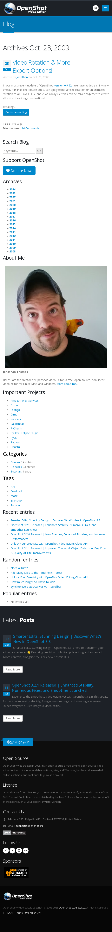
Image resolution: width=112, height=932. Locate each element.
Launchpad (17, 424)
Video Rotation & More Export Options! (41, 66)
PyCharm (16, 428)
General (15, 462)
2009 (12, 247)
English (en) (33, 913)
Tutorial (15, 505)
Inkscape (16, 419)
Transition (17, 500)
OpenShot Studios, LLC (72, 907)
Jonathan (22, 77)
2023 (12, 193)
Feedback (17, 491)
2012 (12, 236)
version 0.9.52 (63, 85)
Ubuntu (15, 447)
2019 (12, 209)
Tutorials (16, 471)
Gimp (14, 414)
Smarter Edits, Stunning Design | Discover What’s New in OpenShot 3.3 (55, 520)
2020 (12, 205)
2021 (12, 201)
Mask (14, 496)
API (13, 486)
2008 (12, 251)
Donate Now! (19, 170)
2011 (12, 240)
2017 (12, 216)
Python (15, 442)
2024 (12, 189)
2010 (12, 243)
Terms (19, 913)
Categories (15, 453)
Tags (8, 478)
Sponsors (12, 861)
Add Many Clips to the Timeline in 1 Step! (36, 572)
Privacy (9, 913)
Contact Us (13, 812)
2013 (12, 232)
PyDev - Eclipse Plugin (24, 433)
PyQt (14, 438)
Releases (16, 467)
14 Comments (30, 128)
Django (15, 410)
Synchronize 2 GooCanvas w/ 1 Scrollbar (36, 586)
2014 (12, 228)
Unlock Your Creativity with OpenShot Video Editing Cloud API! (49, 543)
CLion (14, 405)
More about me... (67, 384)
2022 (12, 197)
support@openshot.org (29, 825)
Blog (8, 24)
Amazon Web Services (25, 400)
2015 (12, 224)
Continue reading (16, 112)
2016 (12, 220)
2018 (12, 212)
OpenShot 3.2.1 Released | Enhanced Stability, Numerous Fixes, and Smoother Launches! (53, 687)
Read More (13, 669)
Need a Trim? (19, 568)
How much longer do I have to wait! (33, 582)
